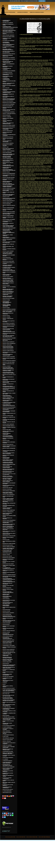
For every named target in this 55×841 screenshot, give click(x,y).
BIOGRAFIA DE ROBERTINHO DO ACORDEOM (9, 135)
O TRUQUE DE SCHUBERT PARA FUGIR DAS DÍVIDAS (9, 403)
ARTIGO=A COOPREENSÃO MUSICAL (8, 438)
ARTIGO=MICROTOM (7, 257)
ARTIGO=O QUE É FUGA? (8, 202)
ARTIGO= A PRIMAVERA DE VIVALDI (8, 319)
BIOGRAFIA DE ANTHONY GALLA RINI (9, 375)
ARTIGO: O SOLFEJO (7, 741)
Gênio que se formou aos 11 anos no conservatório (9, 474)
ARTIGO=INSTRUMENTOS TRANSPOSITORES (8, 355)
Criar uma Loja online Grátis (10, 836)
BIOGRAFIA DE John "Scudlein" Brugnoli (9, 562)
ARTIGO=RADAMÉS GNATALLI (8, 425)
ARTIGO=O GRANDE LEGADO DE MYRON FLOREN (9, 446)
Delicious (7, 815)
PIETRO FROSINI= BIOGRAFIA (8, 35)
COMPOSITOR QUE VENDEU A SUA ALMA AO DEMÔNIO (8, 195)
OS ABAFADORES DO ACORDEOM (7, 69)
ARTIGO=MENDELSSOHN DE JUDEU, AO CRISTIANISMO (8, 226)
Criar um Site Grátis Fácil (20, 836)
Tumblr (10, 813)
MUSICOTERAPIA (6, 715)
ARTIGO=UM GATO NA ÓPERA (8, 298)
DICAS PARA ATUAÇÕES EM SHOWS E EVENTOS (8, 149)
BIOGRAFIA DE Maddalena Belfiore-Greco (8, 56)
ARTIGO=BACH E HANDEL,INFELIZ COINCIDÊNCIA (9, 237)
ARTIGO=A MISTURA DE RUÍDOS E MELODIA (9, 334)
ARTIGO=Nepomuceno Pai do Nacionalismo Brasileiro (8, 472)
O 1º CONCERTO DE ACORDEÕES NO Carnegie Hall (9, 568)
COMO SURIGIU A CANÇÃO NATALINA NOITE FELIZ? (8, 460)
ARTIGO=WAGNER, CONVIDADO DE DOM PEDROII (9, 411)
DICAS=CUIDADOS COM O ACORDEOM (8, 76)
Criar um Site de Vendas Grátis (31, 836)
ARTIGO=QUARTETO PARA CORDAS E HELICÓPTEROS (8, 347)
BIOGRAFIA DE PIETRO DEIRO (8, 36)
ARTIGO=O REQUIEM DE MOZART (7, 240)
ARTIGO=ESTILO (6, 663)
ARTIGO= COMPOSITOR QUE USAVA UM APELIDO (8, 398)
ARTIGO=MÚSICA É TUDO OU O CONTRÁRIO (9, 175)
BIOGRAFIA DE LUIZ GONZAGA (9, 57)
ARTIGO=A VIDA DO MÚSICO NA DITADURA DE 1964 (9, 110)
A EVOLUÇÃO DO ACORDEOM (8, 104)
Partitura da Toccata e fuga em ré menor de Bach (9, 531)
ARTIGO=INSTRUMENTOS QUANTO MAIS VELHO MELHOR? (9, 170)
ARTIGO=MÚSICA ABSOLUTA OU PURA (9, 607)
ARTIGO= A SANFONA (7, 116)
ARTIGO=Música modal (7, 643)
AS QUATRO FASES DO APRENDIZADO (7, 787)
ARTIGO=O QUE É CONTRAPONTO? (6, 458)
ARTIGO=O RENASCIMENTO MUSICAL (8, 538)
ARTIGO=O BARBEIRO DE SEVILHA (8, 210)
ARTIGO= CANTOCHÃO (7, 345)
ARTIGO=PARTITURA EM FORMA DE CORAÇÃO (9, 576)
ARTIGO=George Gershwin (8, 545)
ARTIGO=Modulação (6, 609)
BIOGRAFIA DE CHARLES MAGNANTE (8, 66)
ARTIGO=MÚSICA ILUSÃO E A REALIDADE (8, 97)
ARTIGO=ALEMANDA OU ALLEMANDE (7, 221)
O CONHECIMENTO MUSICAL (8, 734)
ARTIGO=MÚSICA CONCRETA (8, 612)
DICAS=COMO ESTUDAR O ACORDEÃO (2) (8, 74)
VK (10, 815)
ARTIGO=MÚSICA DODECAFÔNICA (6, 605)
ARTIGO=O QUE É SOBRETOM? (9, 510)
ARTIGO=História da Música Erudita (8, 672)
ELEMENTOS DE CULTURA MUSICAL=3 (8, 785)
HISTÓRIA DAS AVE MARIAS (8, 676)
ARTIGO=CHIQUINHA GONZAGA (9, 324)
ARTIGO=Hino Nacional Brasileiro (9, 407)
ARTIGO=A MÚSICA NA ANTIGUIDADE (7, 141)
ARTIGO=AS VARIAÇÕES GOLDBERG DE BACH (7, 265)
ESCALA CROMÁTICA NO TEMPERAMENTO (7, 769)
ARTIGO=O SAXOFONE (7, 489)
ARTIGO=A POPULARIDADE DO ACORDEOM (9, 451)
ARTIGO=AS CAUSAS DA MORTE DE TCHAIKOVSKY (9, 242)
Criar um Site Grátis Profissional (44, 836)
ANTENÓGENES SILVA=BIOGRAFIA (6, 42)
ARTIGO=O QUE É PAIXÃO (8, 739)
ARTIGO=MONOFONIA (7, 614)
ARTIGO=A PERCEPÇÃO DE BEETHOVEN (8, 501)
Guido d (4, 684)
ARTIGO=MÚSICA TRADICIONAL (9, 490)
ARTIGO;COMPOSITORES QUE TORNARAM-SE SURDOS (8, 154)
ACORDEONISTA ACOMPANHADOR (6, 79)
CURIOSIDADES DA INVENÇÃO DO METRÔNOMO (9, 709)
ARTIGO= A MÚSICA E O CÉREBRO (7, 121)
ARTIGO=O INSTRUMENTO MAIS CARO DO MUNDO (9, 465)
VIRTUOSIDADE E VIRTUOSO (8, 738)
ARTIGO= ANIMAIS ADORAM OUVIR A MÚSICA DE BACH (8, 499)
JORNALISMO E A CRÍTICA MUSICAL (8, 686)
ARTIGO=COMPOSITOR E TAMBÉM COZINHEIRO (7, 186)
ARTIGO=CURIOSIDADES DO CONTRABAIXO (8, 409)
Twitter (5, 813)
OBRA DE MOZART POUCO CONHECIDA (8, 681)
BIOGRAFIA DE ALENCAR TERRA (9, 102)
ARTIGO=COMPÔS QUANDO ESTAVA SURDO (8, 190)
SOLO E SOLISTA (6, 87)
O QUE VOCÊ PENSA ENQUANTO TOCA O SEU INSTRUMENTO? (9, 690)
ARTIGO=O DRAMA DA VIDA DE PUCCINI (9, 422)
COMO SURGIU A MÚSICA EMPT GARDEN (9, 566)
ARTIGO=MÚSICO (6, 598)
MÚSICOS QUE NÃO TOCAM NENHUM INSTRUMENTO (8, 289)
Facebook (3, 813)
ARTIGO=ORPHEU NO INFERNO (9, 219)
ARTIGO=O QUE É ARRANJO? (8, 424)
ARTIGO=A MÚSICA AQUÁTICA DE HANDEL (9, 321)
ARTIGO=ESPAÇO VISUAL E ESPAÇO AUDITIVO (8, 161)
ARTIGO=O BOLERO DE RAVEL (9, 177)
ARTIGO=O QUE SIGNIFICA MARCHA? (8, 259)
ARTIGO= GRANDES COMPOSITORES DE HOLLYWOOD (6, 305)
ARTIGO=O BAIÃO (6, 307)
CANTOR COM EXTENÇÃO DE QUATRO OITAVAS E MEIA (8, 548)
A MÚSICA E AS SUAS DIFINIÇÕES (7, 38)
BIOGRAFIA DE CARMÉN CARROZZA (7, 90)
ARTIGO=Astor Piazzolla (7, 556)
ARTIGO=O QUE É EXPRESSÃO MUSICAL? (9, 573)
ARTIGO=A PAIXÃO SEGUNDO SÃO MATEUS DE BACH (8, 469)
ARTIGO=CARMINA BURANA (8, 215)
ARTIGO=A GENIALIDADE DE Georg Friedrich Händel (8, 642)
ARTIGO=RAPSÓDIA (6, 622)
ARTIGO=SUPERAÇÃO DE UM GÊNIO (8, 364)
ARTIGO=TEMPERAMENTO (8, 158)
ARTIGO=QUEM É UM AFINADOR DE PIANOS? (9, 483)
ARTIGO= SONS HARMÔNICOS (8, 494)
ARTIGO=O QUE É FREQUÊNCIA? (9, 520)
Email (5, 817)
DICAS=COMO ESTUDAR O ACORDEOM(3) (8, 129)
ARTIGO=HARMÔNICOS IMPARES (9, 309)
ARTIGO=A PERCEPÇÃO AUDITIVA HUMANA (7, 508)
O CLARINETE (5, 759)
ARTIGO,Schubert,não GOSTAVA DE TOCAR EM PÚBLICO (9, 199)
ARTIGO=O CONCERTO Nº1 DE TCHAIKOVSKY (9, 486)
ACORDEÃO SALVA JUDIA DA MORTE (8, 780)
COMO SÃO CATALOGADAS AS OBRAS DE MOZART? (9, 667)
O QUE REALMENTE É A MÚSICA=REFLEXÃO (7, 763)
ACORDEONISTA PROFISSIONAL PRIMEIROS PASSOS (9, 92)
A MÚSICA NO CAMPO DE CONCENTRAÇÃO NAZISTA (8, 462)
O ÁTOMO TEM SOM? (7, 706)
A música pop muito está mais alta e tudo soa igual (8, 696)
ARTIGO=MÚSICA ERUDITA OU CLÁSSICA (8, 263)
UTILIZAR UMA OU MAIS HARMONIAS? (7, 723)
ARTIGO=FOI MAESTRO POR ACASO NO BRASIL (8, 329)
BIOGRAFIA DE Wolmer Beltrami (9, 53)
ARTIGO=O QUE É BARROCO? (8, 341)
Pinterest (7, 813)
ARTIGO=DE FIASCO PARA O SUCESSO (8, 179)
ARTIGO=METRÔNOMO (7, 152)
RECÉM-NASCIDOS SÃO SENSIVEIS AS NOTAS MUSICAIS (9, 616)
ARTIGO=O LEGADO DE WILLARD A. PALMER (7, 479)
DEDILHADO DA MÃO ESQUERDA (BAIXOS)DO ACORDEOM (9, 31)
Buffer (9, 815)
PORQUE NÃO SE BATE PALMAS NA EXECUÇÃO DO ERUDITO (9, 665)
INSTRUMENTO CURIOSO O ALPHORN (8, 729)
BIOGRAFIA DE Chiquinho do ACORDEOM (8, 94)
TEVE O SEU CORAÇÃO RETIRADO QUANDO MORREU (8, 184)
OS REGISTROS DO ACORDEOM (9, 70)
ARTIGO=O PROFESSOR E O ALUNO (8, 377)
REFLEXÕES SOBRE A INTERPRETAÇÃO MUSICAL (8, 49)
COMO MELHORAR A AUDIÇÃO (9, 692)
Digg (12, 813)
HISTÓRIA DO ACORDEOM (22, 12)
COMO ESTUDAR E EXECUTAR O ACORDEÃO (9, 743)
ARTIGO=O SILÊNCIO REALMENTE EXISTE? (7, 157)
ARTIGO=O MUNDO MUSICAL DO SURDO (9, 413)
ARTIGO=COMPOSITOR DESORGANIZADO (7, 182)
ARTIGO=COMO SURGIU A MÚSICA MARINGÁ (8, 481)
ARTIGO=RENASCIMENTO (8, 636)
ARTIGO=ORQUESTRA (7, 587)
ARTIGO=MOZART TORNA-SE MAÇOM (8, 244)
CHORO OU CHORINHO (7, 745)
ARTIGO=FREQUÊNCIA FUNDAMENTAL (7, 597)
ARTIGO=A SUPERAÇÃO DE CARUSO (8, 384)
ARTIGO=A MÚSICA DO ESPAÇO (9, 188)
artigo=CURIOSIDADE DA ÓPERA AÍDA (9, 541)
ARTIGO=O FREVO (6, 285)
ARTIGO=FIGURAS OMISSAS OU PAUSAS (9, 359)
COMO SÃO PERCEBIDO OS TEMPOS (8, 776)
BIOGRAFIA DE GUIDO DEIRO (8, 261)
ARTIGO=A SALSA (6, 315)
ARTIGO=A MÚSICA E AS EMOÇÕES (7, 518)
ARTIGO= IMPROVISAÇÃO (8, 130)
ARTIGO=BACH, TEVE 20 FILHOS (9, 535)
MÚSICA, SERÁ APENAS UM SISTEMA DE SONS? (8, 123)
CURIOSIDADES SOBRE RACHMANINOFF (7, 674)
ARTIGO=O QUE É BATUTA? (8, 444)
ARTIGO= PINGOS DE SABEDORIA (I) (7, 167)
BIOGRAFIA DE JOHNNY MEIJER (9, 543)
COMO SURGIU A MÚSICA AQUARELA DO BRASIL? (8, 253)
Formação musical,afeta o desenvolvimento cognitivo (8, 698)
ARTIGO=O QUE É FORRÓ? (8, 276)
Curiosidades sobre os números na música (9, 755)
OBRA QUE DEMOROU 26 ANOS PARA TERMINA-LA (9, 705)
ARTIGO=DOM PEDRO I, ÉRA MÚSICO (8, 247)
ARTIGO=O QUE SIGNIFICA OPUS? (8, 139)
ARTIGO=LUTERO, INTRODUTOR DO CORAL (9, 503)
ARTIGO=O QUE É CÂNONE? (8, 251)
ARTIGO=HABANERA (7, 203)
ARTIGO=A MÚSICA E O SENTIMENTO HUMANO (7, 657)
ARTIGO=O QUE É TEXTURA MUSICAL (8, 586)
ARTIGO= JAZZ (5, 147)
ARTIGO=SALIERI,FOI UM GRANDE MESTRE (7, 230)
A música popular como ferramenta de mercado (7, 551)
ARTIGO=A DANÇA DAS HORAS (9, 211)
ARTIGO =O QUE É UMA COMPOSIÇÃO (7, 655)
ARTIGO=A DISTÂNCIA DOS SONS (8, 496)
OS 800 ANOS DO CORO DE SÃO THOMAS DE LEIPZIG (9, 653)
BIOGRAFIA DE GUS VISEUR (8, 563)
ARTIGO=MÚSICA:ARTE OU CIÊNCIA (8, 163)
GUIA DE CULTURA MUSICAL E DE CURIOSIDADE (9, 52)
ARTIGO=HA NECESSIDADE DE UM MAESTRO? (9, 389)
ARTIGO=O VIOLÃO (6, 611)
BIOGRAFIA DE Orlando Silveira (9, 126)
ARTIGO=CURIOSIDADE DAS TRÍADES (8, 629)
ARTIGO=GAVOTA (6, 624)
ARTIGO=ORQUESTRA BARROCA (9, 360)
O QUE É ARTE (5, 736)
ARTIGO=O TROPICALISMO (8, 415)
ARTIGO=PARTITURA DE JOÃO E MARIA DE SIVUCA (9, 534)
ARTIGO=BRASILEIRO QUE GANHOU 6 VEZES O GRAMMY (8, 373)
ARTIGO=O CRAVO (6, 632)
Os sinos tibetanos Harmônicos (9, 725)
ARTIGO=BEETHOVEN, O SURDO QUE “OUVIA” (9, 393)
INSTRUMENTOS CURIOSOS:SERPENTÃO (7, 638)
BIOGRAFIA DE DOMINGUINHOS (9, 173)
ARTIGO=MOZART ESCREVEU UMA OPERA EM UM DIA (8, 336)
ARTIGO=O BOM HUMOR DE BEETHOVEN (8, 224)
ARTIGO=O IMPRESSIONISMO (8, 207)
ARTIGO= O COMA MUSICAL (8, 511)
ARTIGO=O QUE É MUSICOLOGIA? (6, 594)
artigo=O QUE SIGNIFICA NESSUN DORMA (7, 514)
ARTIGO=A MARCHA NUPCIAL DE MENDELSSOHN (9, 382)
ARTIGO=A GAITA (6, 196)
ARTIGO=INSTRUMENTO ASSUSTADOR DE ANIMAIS (8, 436)
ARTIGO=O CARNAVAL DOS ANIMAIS (8, 217)
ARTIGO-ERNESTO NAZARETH (8, 323)
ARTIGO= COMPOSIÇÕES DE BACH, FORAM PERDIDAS (8, 527)
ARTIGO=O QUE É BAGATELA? (9, 200)
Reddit (3, 815)
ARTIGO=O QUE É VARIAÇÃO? (8, 766)
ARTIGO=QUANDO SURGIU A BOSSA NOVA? (8, 283)
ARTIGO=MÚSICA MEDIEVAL (8, 143)
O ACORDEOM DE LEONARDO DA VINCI (8, 47)
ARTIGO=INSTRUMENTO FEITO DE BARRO (9, 506)
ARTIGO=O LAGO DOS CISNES (9, 362)
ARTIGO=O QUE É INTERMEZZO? (9, 343)
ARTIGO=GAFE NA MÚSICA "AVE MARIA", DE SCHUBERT (9, 311)
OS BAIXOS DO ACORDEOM (8, 28)
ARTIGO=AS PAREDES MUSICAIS (9, 574)
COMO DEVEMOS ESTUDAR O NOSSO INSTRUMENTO (8, 45)
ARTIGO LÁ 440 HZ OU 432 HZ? (9, 688)
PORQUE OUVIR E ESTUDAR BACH (8, 721)
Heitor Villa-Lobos (6, 693)
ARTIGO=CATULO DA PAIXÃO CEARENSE (8, 327)
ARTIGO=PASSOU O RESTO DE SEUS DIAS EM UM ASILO (9, 524)
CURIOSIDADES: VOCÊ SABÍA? (9, 645)
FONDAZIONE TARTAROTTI (8, 757)
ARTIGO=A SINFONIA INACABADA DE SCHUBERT (8, 278)
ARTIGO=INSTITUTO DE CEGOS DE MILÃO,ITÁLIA (9, 601)
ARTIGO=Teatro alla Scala (7, 487)
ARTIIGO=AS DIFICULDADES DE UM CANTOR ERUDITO (9, 621)
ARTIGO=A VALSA (6, 171)
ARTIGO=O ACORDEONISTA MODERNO (8, 559)
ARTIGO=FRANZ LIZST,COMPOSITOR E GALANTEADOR (7, 302)
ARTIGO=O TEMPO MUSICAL (8, 350)
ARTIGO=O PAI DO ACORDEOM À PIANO (9, 272)
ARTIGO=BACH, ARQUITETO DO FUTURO (9, 417)
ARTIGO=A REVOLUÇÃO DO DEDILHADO (8, 529)
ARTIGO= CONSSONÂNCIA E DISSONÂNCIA (8, 431)
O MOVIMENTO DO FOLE (7, 72)
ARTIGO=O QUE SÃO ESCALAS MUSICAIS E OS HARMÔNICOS (9, 99)
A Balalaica (5, 682)
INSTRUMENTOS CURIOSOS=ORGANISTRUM (8, 634)
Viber (3, 817)
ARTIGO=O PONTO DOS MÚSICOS (7, 108)
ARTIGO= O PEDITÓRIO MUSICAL (9, 113)
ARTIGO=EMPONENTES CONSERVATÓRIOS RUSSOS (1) (9, 579)
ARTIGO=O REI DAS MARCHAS (9, 630)
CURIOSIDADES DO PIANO (8, 751)
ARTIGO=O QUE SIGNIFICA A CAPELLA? (8, 570)
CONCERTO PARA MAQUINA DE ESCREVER (9, 420)
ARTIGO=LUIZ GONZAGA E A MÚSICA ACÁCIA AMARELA (8, 292)
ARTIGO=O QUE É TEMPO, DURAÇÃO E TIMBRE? (8, 660)
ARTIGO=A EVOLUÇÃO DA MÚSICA (8, 618)
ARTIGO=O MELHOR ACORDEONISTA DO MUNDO (8, 165)
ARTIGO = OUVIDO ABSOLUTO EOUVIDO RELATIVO (8, 83)
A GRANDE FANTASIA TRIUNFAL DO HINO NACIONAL (9, 268)
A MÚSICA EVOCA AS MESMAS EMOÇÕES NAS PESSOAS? (9, 700)
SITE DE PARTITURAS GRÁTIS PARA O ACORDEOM (8, 453)
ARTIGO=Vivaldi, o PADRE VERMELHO (8, 235)
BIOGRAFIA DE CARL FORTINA (9, 557)
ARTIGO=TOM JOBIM (7, 429)
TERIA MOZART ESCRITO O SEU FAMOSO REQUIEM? (9, 719)
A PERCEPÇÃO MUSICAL (7, 760)
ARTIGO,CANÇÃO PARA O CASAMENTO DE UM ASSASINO (9, 386)
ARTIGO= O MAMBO (6, 317)
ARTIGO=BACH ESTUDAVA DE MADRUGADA (8, 379)
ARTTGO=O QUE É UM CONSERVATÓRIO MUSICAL (8, 592)
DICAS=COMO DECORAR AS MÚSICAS (8, 33)
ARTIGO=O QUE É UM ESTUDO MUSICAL (9, 626)
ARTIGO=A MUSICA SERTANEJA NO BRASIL (9, 442)
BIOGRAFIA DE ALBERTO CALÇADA (7, 145)
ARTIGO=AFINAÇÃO (6, 115)
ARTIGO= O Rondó (6, 554)
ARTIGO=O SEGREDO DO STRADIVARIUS (7, 400)
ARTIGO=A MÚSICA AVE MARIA (9, 356)
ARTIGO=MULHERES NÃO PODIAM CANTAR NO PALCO (8, 368)
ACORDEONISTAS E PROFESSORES (8, 12)
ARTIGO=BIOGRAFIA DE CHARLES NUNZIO (7, 467)
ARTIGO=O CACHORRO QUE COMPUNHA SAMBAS (8, 370)
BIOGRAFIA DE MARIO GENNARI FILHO (9, 86)
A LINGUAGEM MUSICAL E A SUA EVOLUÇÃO (9, 711)
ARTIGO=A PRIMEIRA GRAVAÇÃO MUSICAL (9, 647)
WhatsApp (12, 815)
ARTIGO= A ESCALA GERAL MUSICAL (8, 590)
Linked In (9, 813)
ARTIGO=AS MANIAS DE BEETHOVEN (7, 340)
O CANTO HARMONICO (7, 727)
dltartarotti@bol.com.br (5, 14)
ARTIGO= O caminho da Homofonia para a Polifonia (8, 476)
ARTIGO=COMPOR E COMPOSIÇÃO (7, 434)
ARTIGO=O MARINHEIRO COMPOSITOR (7, 294)
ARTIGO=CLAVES (6, 539)
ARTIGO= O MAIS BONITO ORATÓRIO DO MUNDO (8, 296)
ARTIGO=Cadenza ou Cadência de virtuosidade (9, 352)
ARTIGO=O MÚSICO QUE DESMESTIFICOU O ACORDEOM (9, 270)
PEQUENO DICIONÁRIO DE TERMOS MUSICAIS (8, 62)
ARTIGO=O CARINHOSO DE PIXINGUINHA (8, 313)
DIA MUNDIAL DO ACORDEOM (8, 40)
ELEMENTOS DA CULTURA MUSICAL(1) (8, 771)
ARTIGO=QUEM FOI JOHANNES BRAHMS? (9, 255)
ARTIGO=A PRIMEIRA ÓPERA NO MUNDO (9, 427)
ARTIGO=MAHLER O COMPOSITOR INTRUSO (7, 396)
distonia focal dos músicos (8, 789)
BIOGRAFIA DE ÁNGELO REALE (9, 125)
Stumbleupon (5, 815)
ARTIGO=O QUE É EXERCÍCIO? (9, 649)
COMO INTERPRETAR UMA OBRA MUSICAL (9, 81)
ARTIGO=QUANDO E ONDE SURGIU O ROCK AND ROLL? (8, 281)
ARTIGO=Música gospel (7, 552)
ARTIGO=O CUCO (6, 440)
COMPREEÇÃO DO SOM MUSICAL (7, 678)
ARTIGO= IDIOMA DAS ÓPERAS (9, 546)
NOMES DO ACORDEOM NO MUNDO (37, 12)
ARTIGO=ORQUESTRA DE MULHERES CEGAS (8, 603)
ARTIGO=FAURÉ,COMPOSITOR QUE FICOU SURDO (9, 213)
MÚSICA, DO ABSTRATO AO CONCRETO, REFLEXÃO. (8, 753)
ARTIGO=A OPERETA (7, 366)
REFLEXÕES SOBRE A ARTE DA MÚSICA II (9, 783)
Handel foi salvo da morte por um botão (9, 702)
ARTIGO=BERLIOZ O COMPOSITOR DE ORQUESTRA (9, 405)
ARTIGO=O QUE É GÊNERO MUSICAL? (8, 119)
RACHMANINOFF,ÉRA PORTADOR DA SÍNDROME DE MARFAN (8, 232)
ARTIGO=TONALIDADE (7, 661)
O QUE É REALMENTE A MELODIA (7, 733)
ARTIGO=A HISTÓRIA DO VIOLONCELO (7, 583)
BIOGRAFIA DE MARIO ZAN (8, 105)
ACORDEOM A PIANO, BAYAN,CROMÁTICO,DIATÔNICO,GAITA (10, 27)
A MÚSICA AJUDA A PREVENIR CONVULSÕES (9, 747)
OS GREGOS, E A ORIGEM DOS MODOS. (9, 670)
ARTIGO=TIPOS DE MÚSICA (8, 101)
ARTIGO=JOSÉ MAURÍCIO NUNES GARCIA (9, 516)
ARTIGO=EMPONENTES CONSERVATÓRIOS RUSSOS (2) (9, 581)
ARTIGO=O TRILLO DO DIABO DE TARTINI (9, 287)
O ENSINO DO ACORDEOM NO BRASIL (8, 64)
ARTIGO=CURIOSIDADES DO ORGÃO (8, 391)
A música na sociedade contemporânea (7, 778)
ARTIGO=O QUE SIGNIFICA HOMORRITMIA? (8, 522)
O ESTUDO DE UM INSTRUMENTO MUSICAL (7, 765)
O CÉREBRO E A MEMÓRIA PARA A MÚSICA (9, 713)
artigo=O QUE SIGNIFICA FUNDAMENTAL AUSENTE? (8, 493)
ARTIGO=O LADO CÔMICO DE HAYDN (8, 192)
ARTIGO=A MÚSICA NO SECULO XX (9, 206)
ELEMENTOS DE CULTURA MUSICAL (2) (8, 773)
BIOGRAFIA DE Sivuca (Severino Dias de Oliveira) (9, 59)
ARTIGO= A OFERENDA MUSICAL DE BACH (9, 249)
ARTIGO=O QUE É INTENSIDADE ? (9, 448)
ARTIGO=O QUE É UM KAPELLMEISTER (7, 275)
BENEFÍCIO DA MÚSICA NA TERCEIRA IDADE (8, 749)
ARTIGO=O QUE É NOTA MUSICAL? (7, 133)
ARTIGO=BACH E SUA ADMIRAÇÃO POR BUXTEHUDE (9, 331)
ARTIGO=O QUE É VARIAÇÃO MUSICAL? (8, 455)
